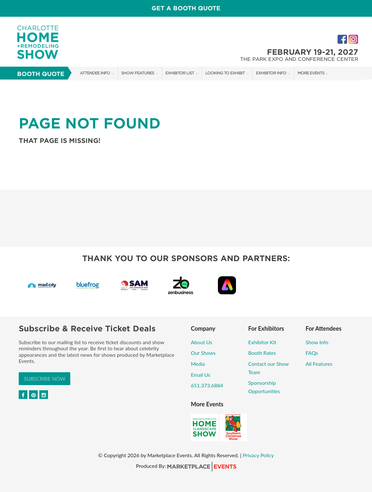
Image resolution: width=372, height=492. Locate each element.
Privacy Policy (258, 455)
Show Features (137, 73)
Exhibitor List (179, 73)
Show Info (317, 342)
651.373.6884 (207, 385)
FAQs (312, 353)
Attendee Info (95, 73)
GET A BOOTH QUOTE (186, 8)
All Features (319, 364)
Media (198, 364)
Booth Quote (40, 74)
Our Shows (203, 353)
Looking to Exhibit (225, 73)
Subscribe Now (44, 378)
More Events (311, 73)
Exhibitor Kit (262, 342)
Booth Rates (262, 353)
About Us (201, 342)
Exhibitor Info (271, 73)
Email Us (200, 375)
